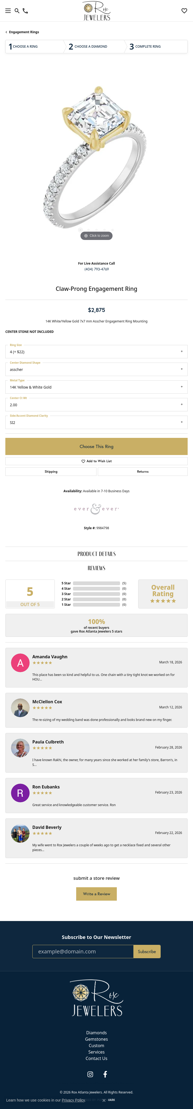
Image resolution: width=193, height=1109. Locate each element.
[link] (25, 10)
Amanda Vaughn (50, 657)
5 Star (66, 583)
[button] (17, 10)
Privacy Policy (68, 1083)
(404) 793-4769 (96, 269)
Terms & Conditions (90, 1083)
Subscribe (147, 951)
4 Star (66, 588)
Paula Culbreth (48, 742)
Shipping (51, 471)
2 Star (66, 599)
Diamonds (96, 1033)
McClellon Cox (47, 702)
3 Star (66, 594)
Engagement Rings (24, 32)
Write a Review (96, 893)
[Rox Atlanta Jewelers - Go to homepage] (96, 997)
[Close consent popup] (104, 1100)
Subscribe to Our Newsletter (96, 937)
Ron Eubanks (46, 787)
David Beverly (46, 827)
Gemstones (96, 1039)
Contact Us (96, 1058)
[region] (96, 161)
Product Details (97, 553)
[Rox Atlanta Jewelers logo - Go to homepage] (97, 10)
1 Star (66, 604)
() (124, 583)
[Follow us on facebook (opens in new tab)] (105, 1074)
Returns (143, 471)
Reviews (96, 568)
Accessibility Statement (118, 1083)
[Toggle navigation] (6, 10)
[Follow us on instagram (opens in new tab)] (90, 1074)
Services (96, 1052)
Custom (96, 1045)
